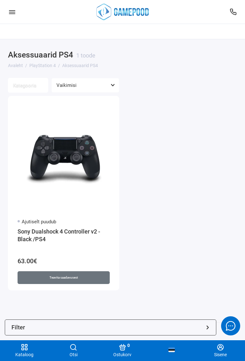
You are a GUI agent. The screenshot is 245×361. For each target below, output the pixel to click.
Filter (110, 327)
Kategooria (28, 85)
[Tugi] (233, 12)
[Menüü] (12, 12)
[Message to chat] (230, 325)
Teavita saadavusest (63, 277)
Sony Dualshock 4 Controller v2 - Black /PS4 (59, 235)
